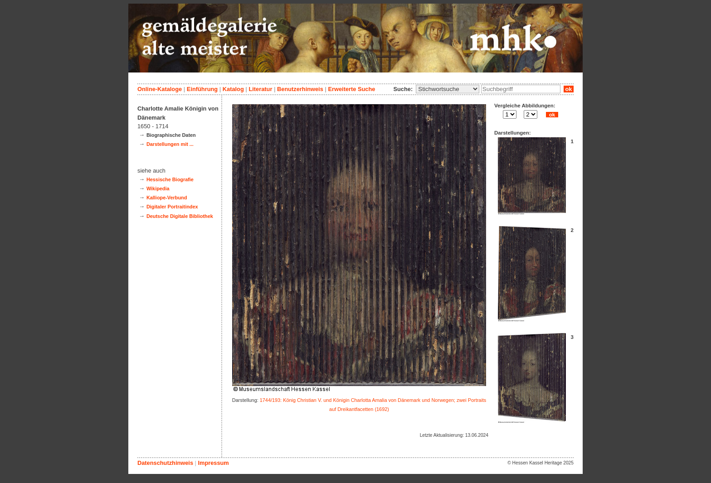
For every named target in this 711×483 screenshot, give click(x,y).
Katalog (233, 89)
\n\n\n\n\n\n (447, 89)
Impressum (213, 462)
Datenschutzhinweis (165, 462)
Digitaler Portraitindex (172, 206)
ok (569, 89)
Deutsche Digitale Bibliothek (179, 216)
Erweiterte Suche (351, 89)
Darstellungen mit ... (170, 144)
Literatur (260, 89)
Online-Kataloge (159, 89)
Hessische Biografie (170, 179)
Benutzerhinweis (300, 89)
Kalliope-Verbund (166, 197)
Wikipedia (158, 188)
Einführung (202, 89)
